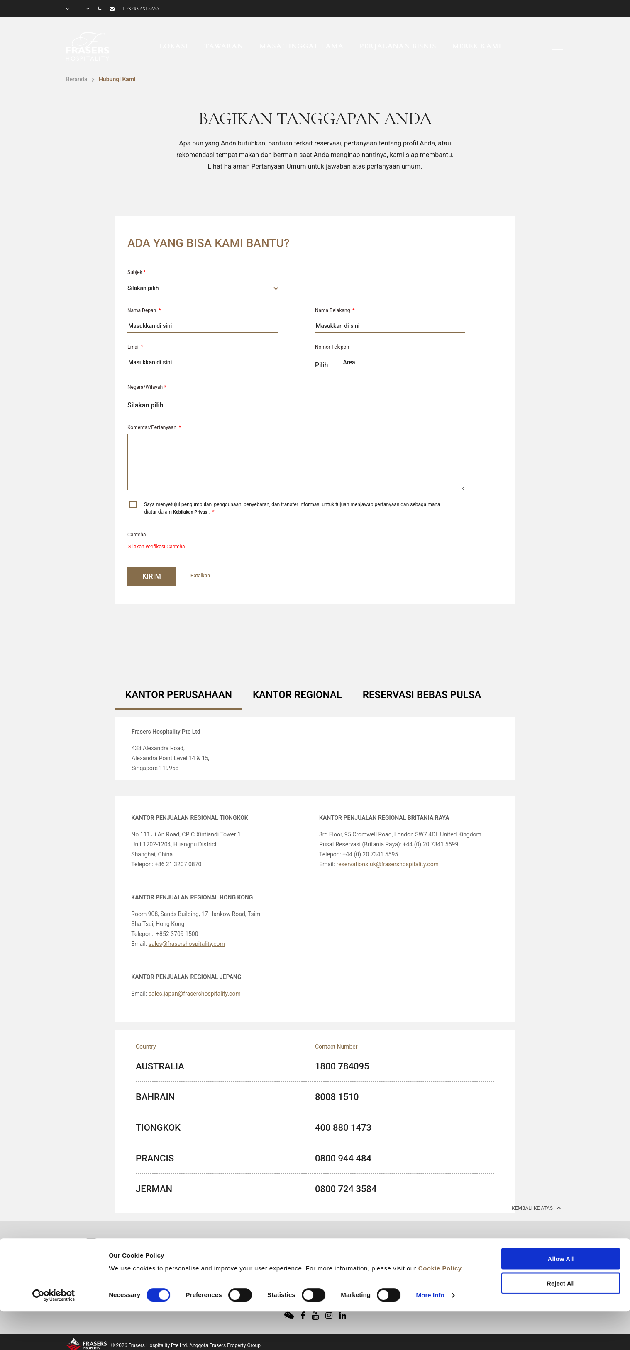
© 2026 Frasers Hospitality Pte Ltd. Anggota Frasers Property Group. (186, 1345)
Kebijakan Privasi (190, 512)
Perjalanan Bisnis (397, 46)
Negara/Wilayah (146, 387)
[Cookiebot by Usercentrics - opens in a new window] (53, 1260)
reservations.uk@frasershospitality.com (388, 864)
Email (135, 347)
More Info (430, 1260)
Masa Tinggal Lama (301, 46)
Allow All (561, 1224)
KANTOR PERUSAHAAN (178, 694)
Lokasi (173, 46)
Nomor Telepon (332, 347)
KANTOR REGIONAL (297, 694)
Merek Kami (476, 46)
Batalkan (200, 576)
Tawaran (223, 46)
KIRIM (151, 576)
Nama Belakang (335, 310)
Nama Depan (144, 310)
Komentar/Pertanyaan (154, 427)
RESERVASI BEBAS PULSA (422, 694)
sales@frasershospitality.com (187, 943)
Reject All (561, 1248)
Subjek (136, 272)
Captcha (136, 535)
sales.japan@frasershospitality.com (195, 993)
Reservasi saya (141, 9)
